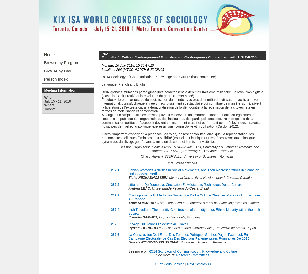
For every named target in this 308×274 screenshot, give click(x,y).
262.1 (115, 170)
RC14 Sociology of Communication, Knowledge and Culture (192, 251)
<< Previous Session (169, 264)
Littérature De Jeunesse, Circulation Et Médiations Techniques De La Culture (185, 184)
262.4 (115, 210)
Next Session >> (199, 264)
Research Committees (192, 255)
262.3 (115, 195)
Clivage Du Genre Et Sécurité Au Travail (158, 224)
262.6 (115, 235)
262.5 (115, 224)
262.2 (115, 184)
